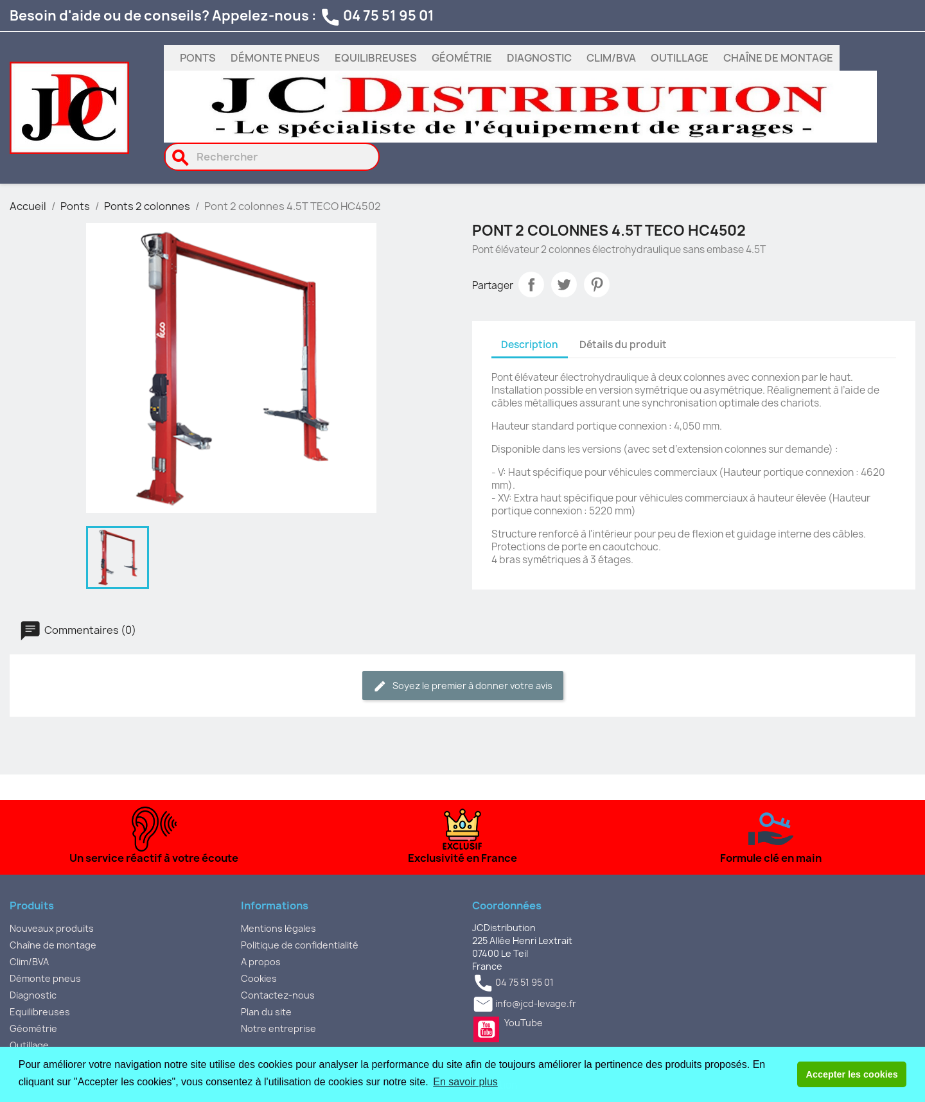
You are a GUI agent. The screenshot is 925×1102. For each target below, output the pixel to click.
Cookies (259, 978)
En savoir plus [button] (465, 1081)
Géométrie (462, 58)
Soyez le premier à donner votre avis (462, 686)
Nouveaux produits (52, 928)
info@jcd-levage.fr (535, 1004)
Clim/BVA (611, 58)
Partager (531, 284)
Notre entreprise (278, 1028)
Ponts (198, 58)
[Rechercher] (272, 157)
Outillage (680, 58)
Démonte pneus (275, 58)
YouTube (486, 1029)
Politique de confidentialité (299, 945)
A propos (261, 962)
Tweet (564, 284)
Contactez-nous (278, 995)
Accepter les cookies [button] (852, 1074)
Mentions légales (278, 928)
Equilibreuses (376, 58)
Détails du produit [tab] (623, 344)
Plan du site (266, 1012)
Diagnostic (539, 58)
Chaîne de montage (778, 58)
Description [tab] (529, 344)
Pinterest (597, 284)
